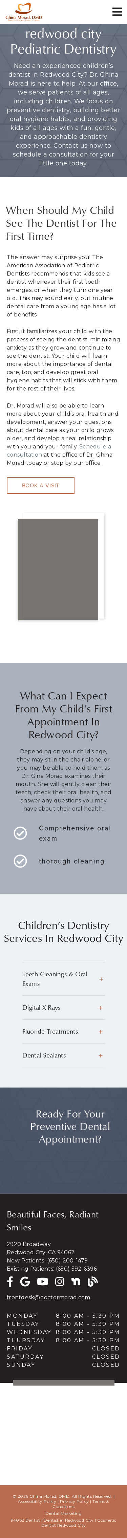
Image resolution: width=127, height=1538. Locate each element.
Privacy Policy (74, 1501)
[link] (23, 12)
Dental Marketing (63, 1513)
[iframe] (63, 566)
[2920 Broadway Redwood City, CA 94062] (63, 1248)
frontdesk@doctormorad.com (48, 1297)
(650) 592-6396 (76, 1269)
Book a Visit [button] (41, 485)
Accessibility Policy (37, 1501)
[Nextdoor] (76, 1280)
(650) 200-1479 (67, 1260)
